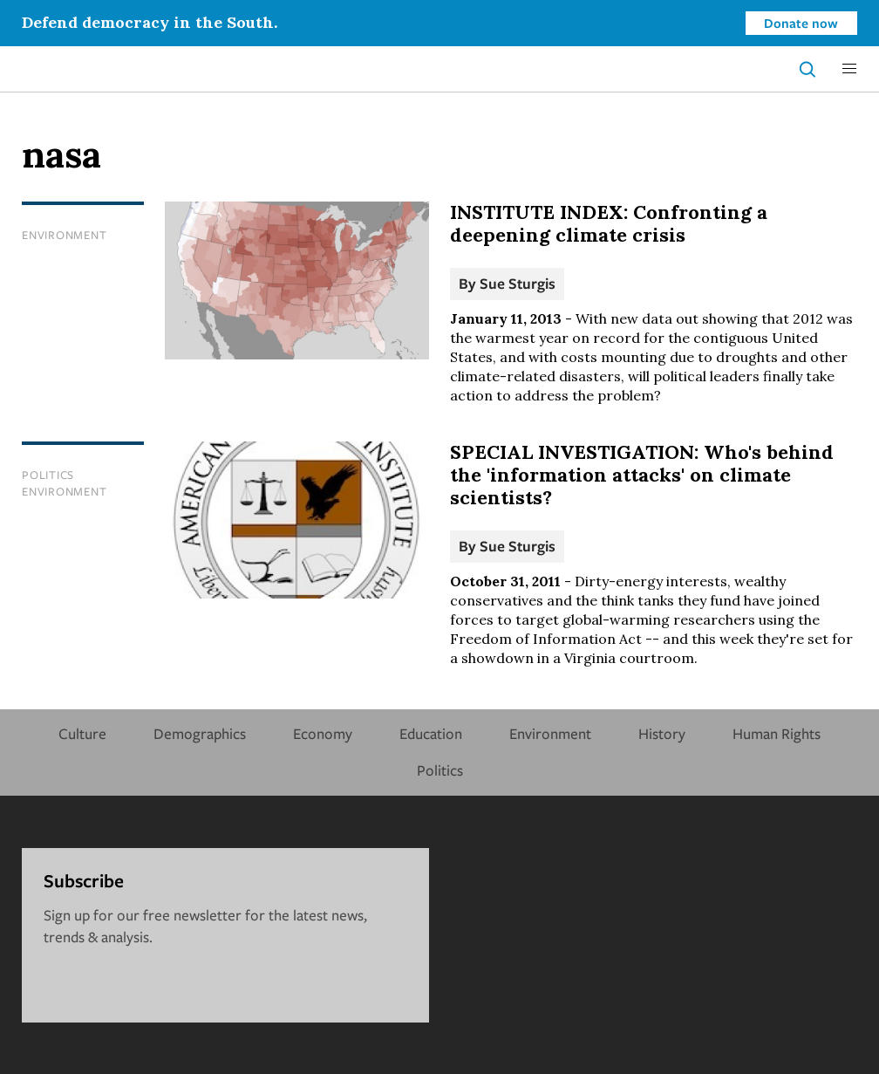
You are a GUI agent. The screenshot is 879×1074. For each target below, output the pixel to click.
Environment (64, 235)
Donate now (801, 22)
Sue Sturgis (517, 283)
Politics (48, 474)
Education (430, 733)
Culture (82, 733)
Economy (322, 733)
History (661, 733)
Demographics (199, 733)
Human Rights (776, 733)
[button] (849, 69)
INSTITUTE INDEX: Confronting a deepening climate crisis (608, 223)
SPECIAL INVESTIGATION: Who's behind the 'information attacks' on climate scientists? (642, 475)
